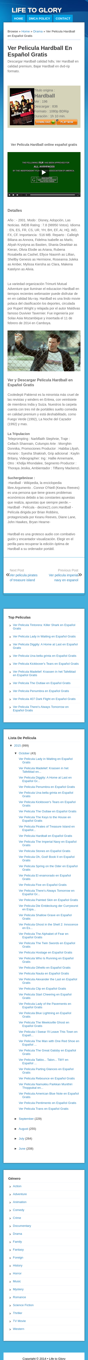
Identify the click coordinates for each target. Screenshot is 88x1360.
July (22, 1138)
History (17, 1265)
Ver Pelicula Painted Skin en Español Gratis (48, 900)
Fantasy (18, 1249)
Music (17, 1281)
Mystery (18, 1289)
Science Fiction (23, 1305)
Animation (20, 1202)
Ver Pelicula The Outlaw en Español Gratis (41, 683)
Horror (17, 1273)
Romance (19, 1297)
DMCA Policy (39, 18)
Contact (63, 18)
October (25, 753)
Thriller (17, 1313)
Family (17, 1241)
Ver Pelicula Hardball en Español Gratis (45, 836)
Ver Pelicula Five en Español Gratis (43, 885)
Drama (38, 31)
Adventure (20, 1194)
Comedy (18, 1210)
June (22, 1148)
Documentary (22, 1226)
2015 (18, 745)
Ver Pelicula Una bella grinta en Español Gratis (44, 655)
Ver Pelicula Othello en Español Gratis (44, 967)
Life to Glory (37, 10)
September (26, 1118)
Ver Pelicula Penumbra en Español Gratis (41, 691)
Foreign (18, 1257)
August (24, 1128)
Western (18, 1329)
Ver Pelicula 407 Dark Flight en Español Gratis (44, 699)
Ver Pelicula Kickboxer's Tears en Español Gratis (46, 663)
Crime (17, 1218)
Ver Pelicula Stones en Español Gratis (44, 851)
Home (18, 18)
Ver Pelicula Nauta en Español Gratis (44, 973)
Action (17, 1186)
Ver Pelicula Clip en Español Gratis (42, 988)
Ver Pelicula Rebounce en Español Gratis (47, 1078)
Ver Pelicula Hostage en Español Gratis (45, 952)
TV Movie (19, 1321)
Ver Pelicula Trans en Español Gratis (44, 1108)
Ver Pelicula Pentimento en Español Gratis (47, 1103)
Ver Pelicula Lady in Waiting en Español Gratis (44, 636)
